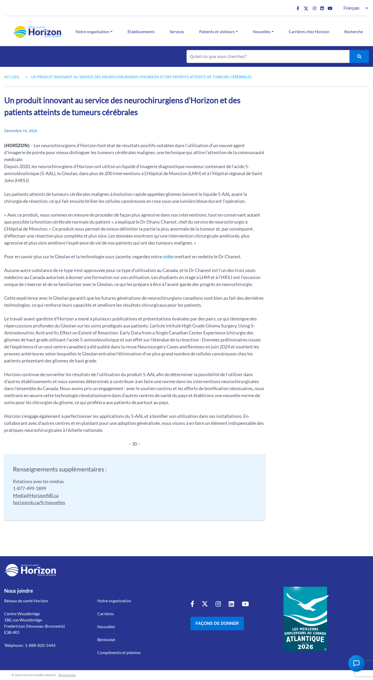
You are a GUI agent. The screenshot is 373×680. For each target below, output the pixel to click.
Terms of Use (67, 675)
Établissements (141, 31)
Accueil (11, 77)
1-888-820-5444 (40, 645)
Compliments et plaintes (119, 652)
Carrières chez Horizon (309, 31)
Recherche (353, 31)
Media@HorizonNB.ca (35, 495)
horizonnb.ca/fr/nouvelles (39, 502)
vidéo (168, 256)
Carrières (105, 613)
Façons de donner (217, 623)
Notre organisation (92, 31)
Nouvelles (262, 31)
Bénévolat (106, 639)
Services (177, 31)
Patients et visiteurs (217, 31)
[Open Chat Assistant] (356, 663)
